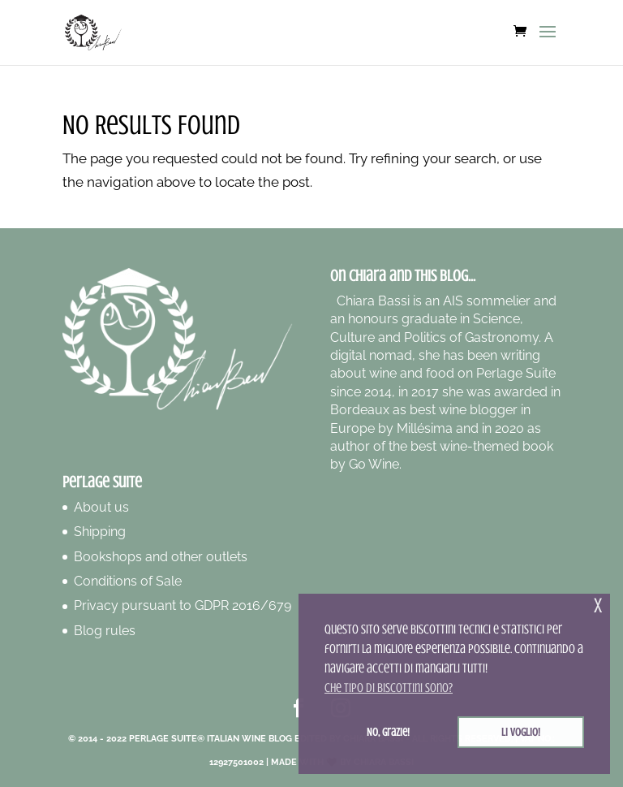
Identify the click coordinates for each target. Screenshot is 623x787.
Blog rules (104, 630)
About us (101, 507)
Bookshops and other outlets (160, 556)
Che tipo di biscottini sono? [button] (388, 688)
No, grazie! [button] (388, 731)
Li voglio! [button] (520, 731)
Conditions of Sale (128, 581)
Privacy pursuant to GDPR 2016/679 (182, 605)
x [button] (598, 605)
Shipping (100, 531)
